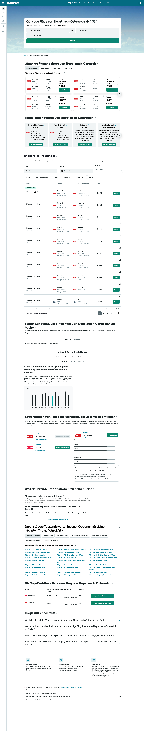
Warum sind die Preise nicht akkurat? (76, 678)
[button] (3, 3)
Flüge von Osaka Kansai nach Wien (39, 552)
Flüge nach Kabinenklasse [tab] (82, 513)
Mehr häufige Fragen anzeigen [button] (61, 497)
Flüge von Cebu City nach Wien (70, 552)
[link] (39, 144)
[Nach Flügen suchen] (3, 9)
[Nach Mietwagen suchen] (3, 17)
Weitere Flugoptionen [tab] (54, 518)
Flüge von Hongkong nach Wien (70, 545)
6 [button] (118, 291)
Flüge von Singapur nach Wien (38, 538)
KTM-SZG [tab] (80, 317)
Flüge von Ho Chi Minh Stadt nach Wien (104, 533)
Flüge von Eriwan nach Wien (101, 550)
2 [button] (106, 291)
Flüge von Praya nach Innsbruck (70, 543)
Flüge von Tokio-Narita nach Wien (71, 530)
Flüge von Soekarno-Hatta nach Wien (72, 550)
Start (28, 55)
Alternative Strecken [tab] (35, 513)
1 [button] (102, 291)
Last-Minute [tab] (60, 68)
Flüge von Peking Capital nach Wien (103, 552)
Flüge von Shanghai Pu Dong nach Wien (41, 535)
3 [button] (110, 291)
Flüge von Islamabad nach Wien (38, 550)
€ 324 (96, 21)
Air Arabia (40, 422)
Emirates (40, 411)
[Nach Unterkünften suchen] (3, 13)
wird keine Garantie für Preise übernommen (73, 665)
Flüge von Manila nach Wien (101, 538)
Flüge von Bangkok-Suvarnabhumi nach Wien (74, 527)
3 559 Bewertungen (43, 417)
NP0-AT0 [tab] (66, 339)
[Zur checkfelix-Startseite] (13, 3)
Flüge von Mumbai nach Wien (101, 543)
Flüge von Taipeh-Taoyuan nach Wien (104, 527)
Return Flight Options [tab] (36, 518)
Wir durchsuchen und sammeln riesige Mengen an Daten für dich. (76, 674)
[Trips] (3, 26)
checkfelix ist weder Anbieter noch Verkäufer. (76, 671)
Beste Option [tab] (48, 68)
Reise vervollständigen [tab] (102, 513)
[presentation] (102, 22)
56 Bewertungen (42, 428)
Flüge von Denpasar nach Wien (38, 545)
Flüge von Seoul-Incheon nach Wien (39, 527)
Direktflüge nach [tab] (65, 513)
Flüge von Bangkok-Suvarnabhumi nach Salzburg (104, 546)
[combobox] (36, 26)
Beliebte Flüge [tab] (51, 513)
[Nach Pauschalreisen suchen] (3, 21)
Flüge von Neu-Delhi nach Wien (38, 533)
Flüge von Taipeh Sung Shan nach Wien (72, 533)
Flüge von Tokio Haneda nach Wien (103, 530)
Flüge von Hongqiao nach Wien (70, 535)
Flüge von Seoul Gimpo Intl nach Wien (40, 530)
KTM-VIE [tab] (70, 317)
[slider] (124, 171)
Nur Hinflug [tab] (71, 68)
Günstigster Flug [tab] (34, 68)
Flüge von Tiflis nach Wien (36, 543)
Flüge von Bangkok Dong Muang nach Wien (106, 535)
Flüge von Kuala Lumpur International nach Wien (74, 539)
